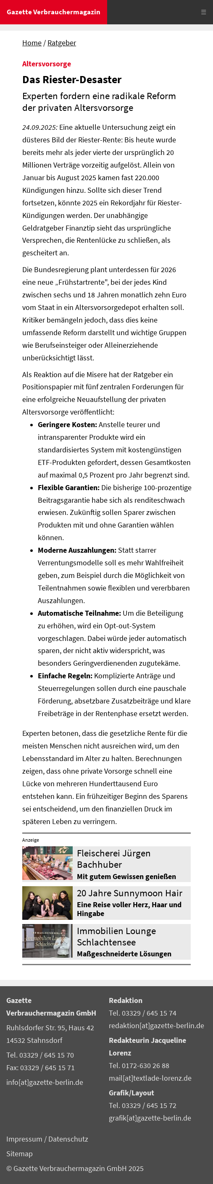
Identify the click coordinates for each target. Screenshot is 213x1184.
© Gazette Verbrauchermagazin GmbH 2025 (75, 1168)
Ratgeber (61, 42)
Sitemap (19, 1153)
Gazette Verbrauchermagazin (53, 11)
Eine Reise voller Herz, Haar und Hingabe (129, 909)
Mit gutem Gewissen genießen (126, 876)
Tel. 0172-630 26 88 (139, 1065)
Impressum (25, 1139)
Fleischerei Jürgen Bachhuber (114, 858)
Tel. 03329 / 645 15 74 (142, 1013)
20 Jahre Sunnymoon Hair (129, 893)
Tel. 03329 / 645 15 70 (40, 1055)
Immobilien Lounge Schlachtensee (116, 936)
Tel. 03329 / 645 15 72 (142, 1105)
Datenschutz (68, 1139)
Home (32, 42)
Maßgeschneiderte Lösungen (124, 953)
